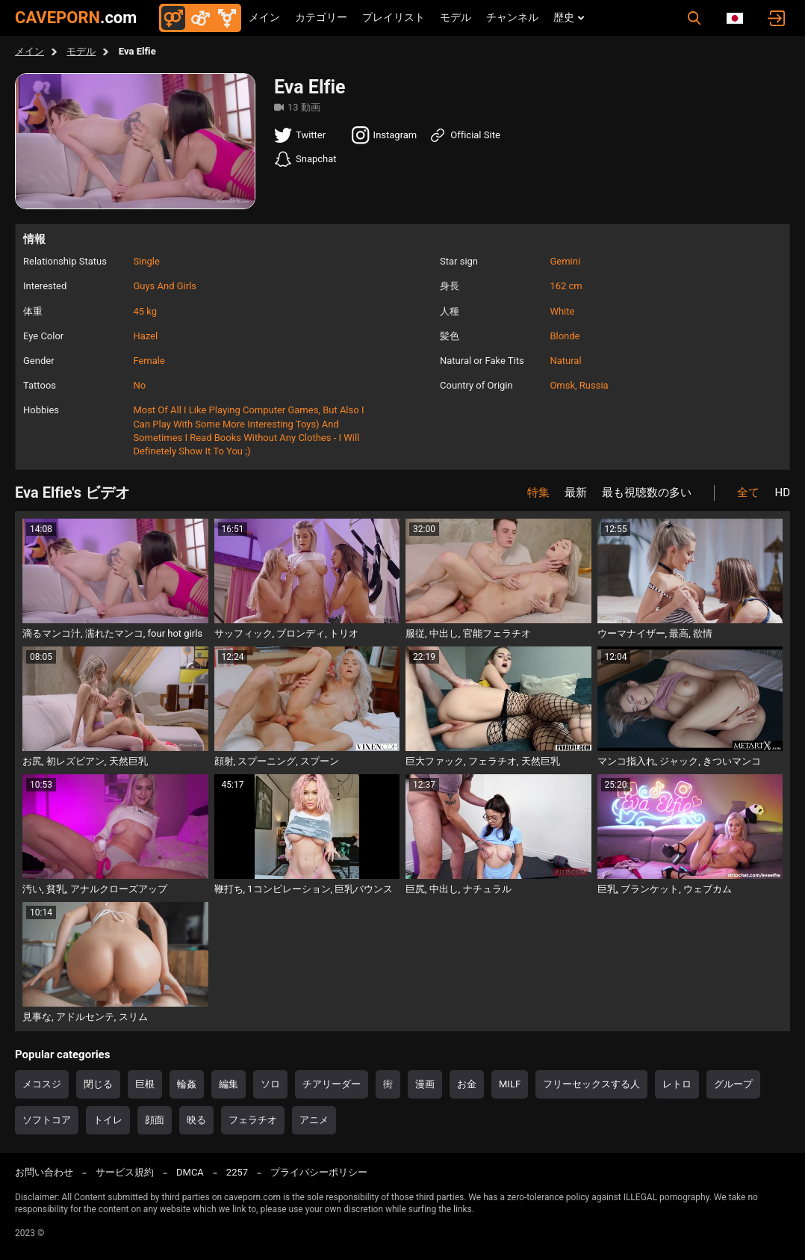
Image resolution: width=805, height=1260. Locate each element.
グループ (733, 1084)
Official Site (464, 135)
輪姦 (186, 1084)
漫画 (425, 1084)
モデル (455, 17)
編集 (228, 1084)
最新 (576, 492)
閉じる (98, 1084)
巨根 (145, 1084)
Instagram (384, 135)
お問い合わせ (44, 1172)
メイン (264, 17)
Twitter (300, 135)
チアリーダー (331, 1084)
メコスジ (41, 1084)
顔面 (154, 1119)
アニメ (314, 1119)
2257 (237, 1172)
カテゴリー (321, 17)
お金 (466, 1084)
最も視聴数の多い (646, 492)
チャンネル (512, 17)
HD (782, 492)
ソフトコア (46, 1119)
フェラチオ (253, 1119)
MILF (509, 1084)
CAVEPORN (76, 17)
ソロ (270, 1084)
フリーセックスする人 (591, 1084)
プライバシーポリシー (318, 1172)
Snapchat (305, 159)
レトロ (676, 1084)
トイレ (107, 1119)
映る (196, 1119)
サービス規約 (125, 1172)
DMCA (190, 1172)
